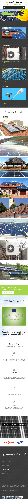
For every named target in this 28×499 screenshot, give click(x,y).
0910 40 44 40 (14, 4)
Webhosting (24, 497)
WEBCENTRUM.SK (13, 497)
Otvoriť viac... (4, 42)
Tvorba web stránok (19, 497)
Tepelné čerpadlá (5, 462)
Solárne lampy (4, 466)
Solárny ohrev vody (5, 464)
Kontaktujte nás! (8, 281)
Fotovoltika (4, 461)
